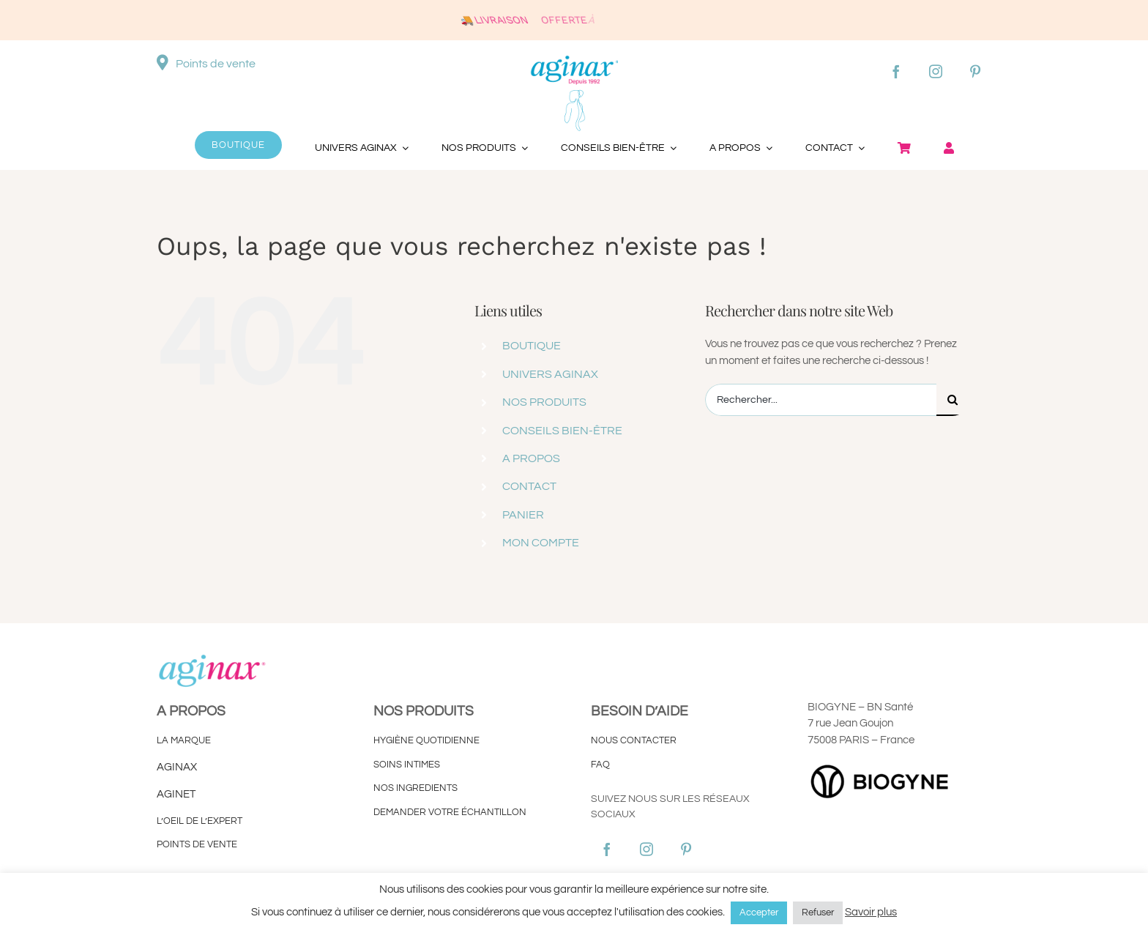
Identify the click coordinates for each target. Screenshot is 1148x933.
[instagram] (936, 71)
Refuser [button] (818, 912)
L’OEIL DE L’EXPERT (199, 821)
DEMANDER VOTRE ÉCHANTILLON (449, 812)
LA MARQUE (184, 740)
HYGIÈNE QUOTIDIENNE (426, 740)
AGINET (177, 794)
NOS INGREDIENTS (415, 788)
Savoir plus (871, 912)
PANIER (523, 515)
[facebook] (896, 71)
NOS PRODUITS (544, 402)
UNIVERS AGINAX (550, 374)
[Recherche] (952, 400)
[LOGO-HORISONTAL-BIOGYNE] (881, 764)
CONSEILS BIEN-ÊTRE (562, 430)
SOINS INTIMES (406, 764)
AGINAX (177, 767)
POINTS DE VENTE (197, 844)
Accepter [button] (758, 912)
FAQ (600, 764)
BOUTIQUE (531, 346)
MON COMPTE (540, 543)
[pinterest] (975, 71)
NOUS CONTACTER (633, 740)
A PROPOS (531, 458)
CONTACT (529, 486)
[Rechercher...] (820, 400)
